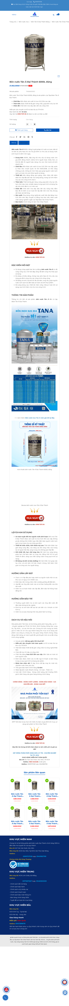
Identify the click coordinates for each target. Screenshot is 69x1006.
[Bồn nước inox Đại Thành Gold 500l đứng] (34, 251)
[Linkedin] (24, 137)
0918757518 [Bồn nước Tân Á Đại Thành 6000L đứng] (37, 1)
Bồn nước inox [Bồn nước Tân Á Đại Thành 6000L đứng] (24, 22)
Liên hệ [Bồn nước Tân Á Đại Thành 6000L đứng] (47, 130)
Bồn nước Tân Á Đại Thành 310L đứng (17, 795)
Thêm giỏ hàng (21, 130)
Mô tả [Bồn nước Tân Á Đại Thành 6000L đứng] (14, 143)
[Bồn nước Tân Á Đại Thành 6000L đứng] (34, 14)
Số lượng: (13, 124)
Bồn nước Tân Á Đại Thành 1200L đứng (34, 822)
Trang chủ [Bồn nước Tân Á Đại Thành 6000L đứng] (13, 22)
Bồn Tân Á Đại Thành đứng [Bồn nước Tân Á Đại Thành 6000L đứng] (40, 22)
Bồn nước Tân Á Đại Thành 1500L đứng (52, 822)
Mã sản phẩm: (14, 91)
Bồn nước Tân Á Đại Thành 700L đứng (52, 795)
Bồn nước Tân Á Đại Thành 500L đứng (34, 795)
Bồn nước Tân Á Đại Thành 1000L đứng (17, 822)
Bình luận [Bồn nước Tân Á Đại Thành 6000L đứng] (24, 143)
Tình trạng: (13, 119)
